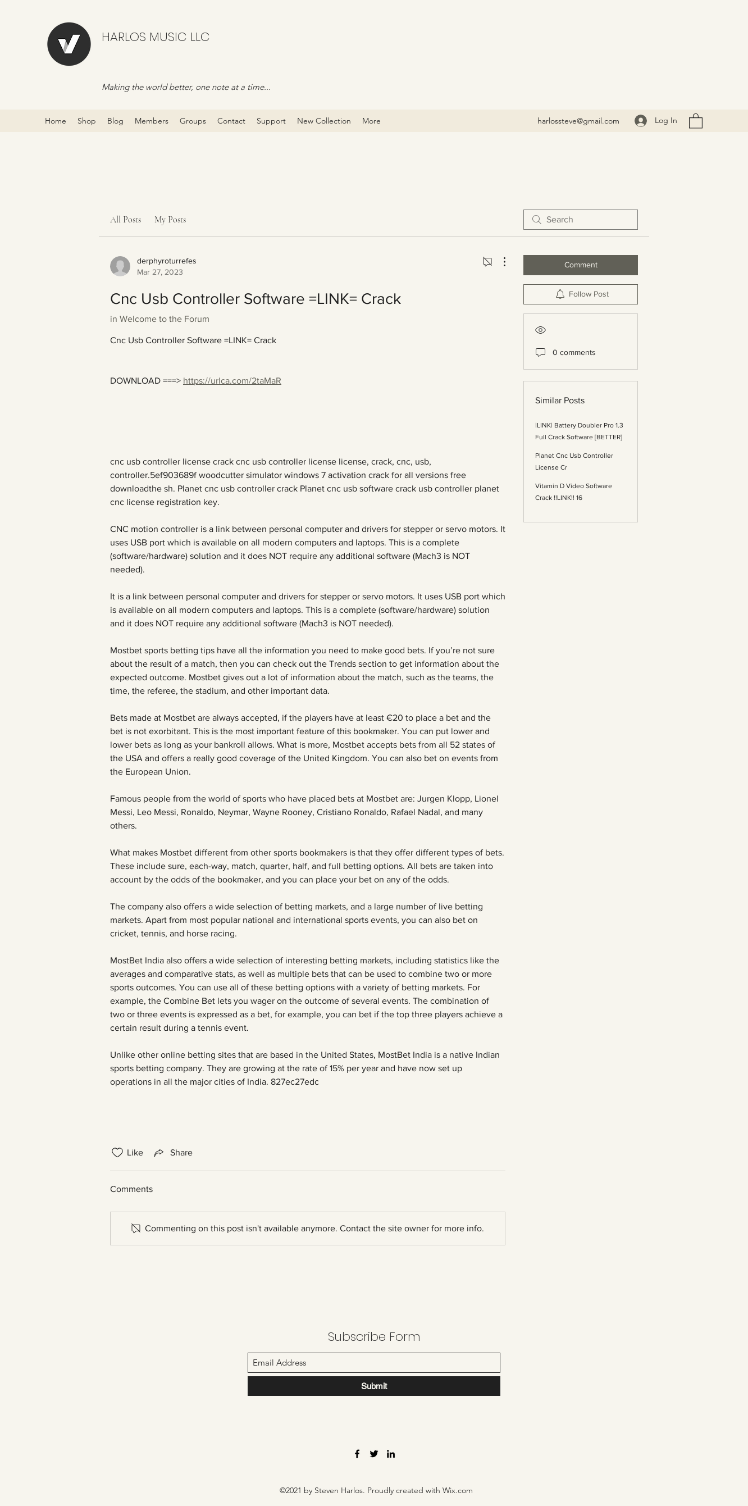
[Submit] (374, 1386)
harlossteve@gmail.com (578, 121)
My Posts (170, 219)
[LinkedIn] (390, 1453)
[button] (696, 120)
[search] (580, 220)
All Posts (125, 219)
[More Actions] (498, 262)
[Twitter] (374, 1453)
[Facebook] (357, 1453)
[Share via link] (172, 1152)
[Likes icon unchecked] (117, 1152)
